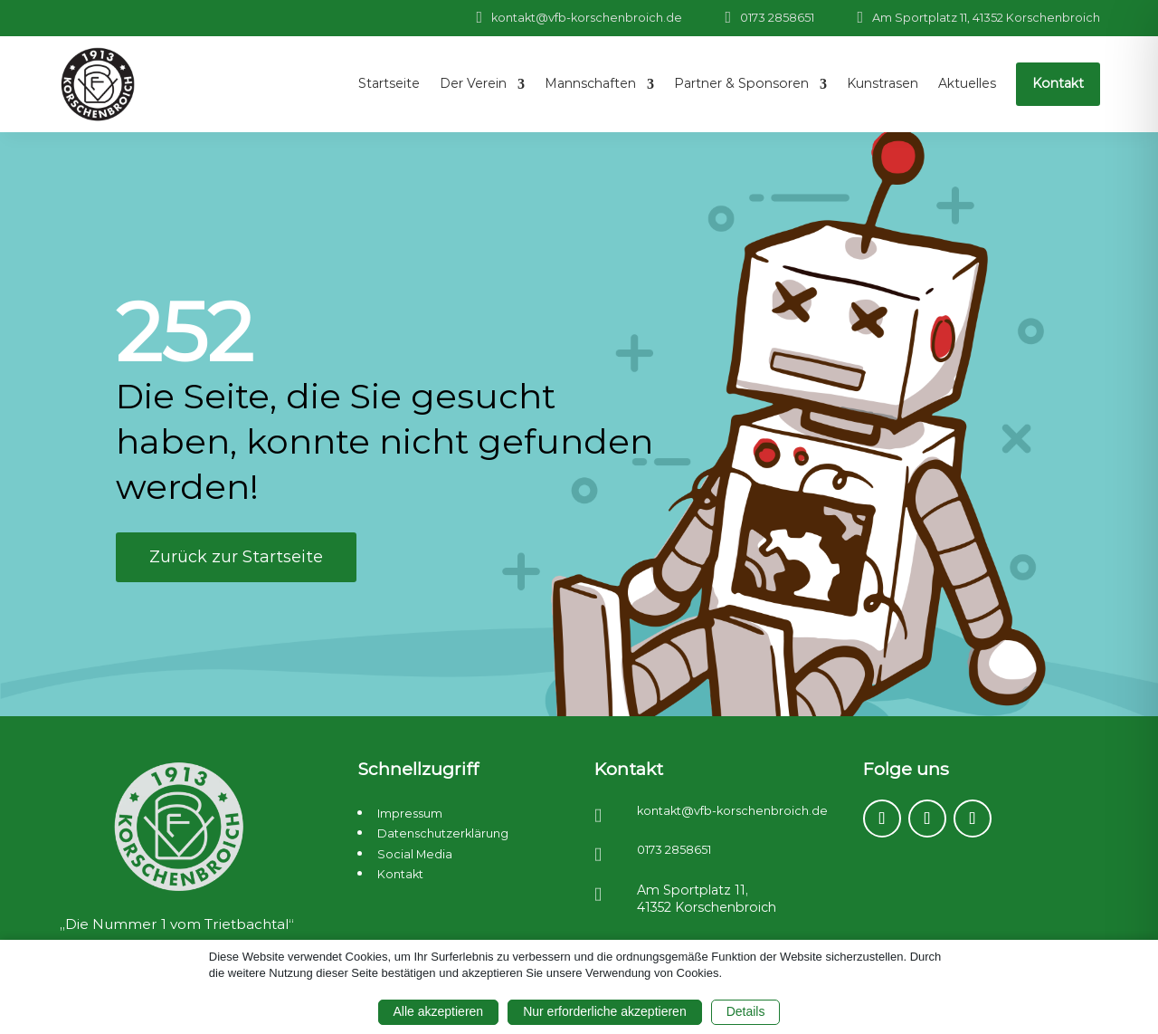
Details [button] (745, 1011)
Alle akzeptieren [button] (439, 1011)
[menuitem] (389, 84)
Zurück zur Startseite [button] (236, 557)
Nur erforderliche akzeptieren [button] (605, 1011)
